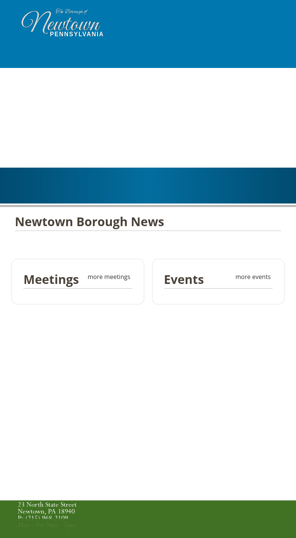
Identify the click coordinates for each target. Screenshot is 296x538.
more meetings (109, 277)
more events (253, 277)
